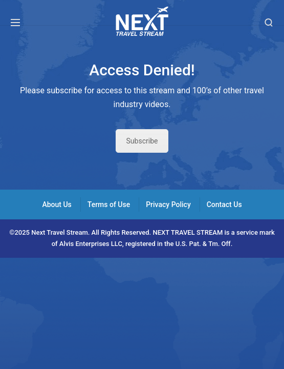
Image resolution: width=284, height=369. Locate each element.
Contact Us (224, 204)
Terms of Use (109, 204)
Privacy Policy (168, 204)
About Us (56, 204)
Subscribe (142, 141)
